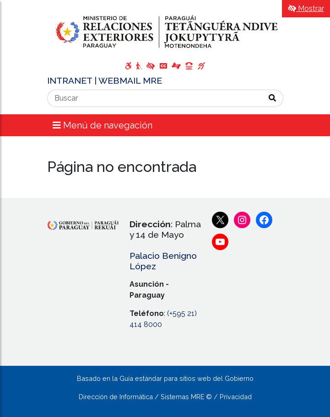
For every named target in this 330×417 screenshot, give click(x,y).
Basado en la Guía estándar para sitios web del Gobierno (165, 378)
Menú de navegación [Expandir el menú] (102, 125)
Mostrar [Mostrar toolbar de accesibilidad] (306, 8)
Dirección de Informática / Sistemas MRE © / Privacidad (165, 397)
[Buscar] (154, 98)
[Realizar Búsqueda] (272, 98)
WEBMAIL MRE (130, 80)
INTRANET (70, 80)
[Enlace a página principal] (165, 31)
